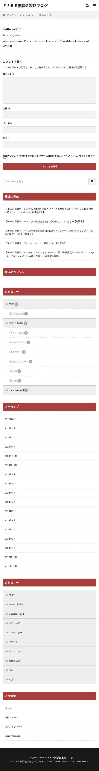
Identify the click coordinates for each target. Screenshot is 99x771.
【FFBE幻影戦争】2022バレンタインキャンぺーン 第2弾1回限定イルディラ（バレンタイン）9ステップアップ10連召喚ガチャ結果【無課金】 (49, 254)
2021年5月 (10, 511)
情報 (17, 371)
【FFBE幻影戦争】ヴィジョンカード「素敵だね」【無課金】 (35, 243)
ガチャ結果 (20, 333)
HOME (9, 15)
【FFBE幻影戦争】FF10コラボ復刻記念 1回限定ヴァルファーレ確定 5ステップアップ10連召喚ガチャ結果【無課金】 (49, 232)
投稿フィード (11, 717)
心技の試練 (20, 314)
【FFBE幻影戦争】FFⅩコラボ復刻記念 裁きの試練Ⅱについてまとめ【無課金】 (45, 221)
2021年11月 (11, 455)
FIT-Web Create (51, 761)
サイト (6, 138)
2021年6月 (10, 501)
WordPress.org (12, 735)
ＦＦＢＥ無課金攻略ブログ (25, 6)
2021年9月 (10, 474)
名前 (6, 108)
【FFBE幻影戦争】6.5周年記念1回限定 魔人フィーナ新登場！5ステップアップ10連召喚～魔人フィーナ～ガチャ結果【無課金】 (49, 210)
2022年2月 (10, 437)
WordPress (81, 761)
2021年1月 (10, 547)
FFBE (13, 304)
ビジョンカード (22, 361)
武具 (17, 381)
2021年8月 (10, 483)
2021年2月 (10, 538)
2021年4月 (10, 520)
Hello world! (45, 15)
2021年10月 (11, 465)
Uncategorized (26, 15)
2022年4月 (10, 419)
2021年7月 (10, 492)
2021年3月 (10, 529)
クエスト (19, 352)
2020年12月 (11, 557)
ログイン (9, 708)
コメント (8, 74)
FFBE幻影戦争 (18, 323)
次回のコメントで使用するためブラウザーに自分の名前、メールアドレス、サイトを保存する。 (49, 157)
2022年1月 (10, 446)
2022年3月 (10, 428)
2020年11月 (11, 566)
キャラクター (21, 342)
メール (7, 123)
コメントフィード (14, 726)
